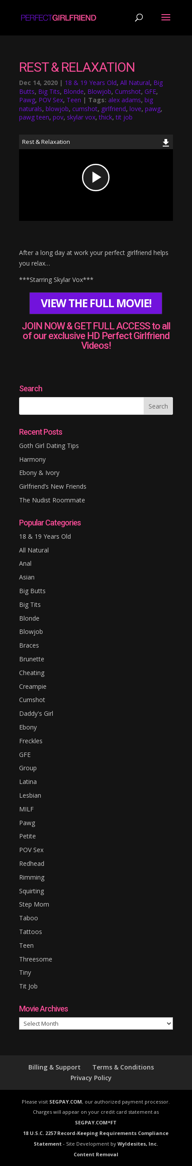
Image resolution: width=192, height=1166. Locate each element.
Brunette (31, 659)
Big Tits (49, 91)
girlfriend (113, 108)
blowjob (57, 108)
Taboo (28, 918)
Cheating (31, 672)
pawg (153, 108)
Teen (74, 100)
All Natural (135, 82)
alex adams (124, 100)
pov (58, 117)
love (135, 108)
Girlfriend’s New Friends (52, 486)
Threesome (35, 959)
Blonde (73, 91)
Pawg (27, 100)
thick (105, 117)
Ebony (28, 727)
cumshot (85, 108)
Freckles (31, 741)
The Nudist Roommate (52, 500)
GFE (150, 91)
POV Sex (51, 100)
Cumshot (128, 91)
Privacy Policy (91, 1077)
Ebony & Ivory (39, 472)
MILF (26, 809)
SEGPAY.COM (65, 1101)
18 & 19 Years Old (91, 82)
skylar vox (81, 117)
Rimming (31, 877)
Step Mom (34, 904)
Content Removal (96, 1154)
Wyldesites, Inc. (138, 1143)
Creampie (33, 686)
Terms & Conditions (123, 1067)
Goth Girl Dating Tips (49, 445)
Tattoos (30, 931)
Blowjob (99, 91)
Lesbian (30, 795)
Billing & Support (54, 1067)
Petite (27, 836)
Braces (29, 645)
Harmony (32, 459)
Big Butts (32, 591)
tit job (124, 117)
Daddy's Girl (36, 713)
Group (28, 768)
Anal (25, 563)
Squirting (31, 891)
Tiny (25, 972)
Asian (27, 577)
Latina (28, 781)
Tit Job (28, 986)
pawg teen (34, 117)
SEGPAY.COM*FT (96, 1122)
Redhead (31, 863)
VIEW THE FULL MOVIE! (96, 303)
